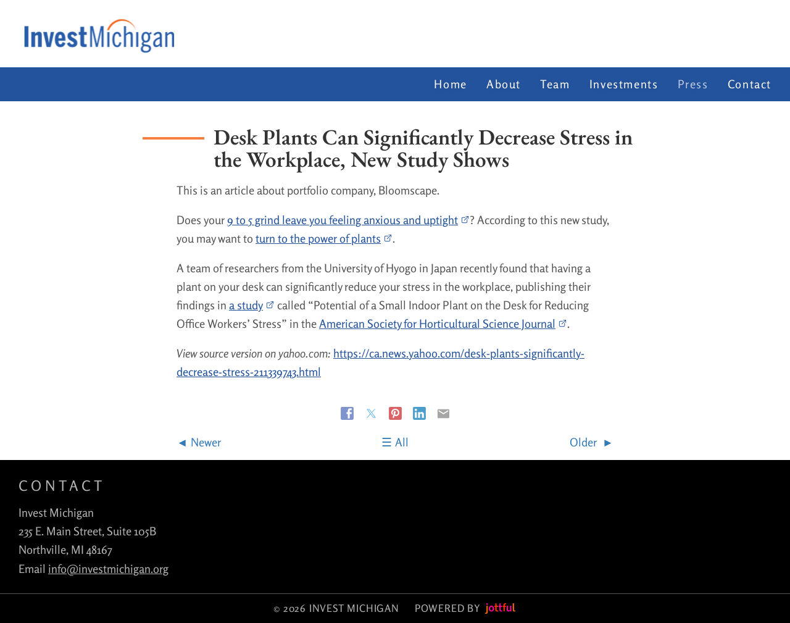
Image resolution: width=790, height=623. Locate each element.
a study (252, 305)
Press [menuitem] (693, 84)
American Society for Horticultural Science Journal (443, 323)
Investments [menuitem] (624, 84)
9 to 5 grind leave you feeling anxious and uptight (348, 220)
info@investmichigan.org (108, 568)
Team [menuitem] (555, 84)
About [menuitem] (503, 84)
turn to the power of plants (324, 238)
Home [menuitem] (450, 84)
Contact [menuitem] (749, 84)
